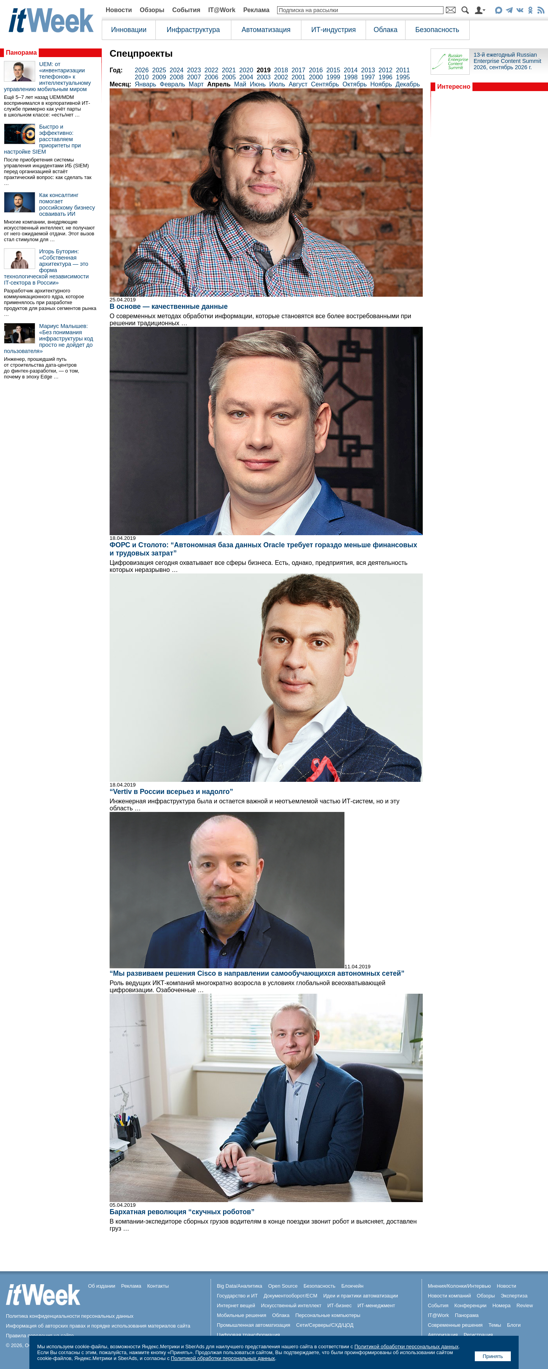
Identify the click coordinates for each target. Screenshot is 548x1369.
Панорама (21, 52)
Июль (277, 84)
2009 (159, 77)
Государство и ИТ (237, 1296)
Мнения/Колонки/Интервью (459, 1286)
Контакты (158, 1286)
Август (297, 84)
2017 (299, 70)
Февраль (172, 84)
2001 (299, 77)
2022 (211, 70)
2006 (211, 77)
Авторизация (443, 1335)
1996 (386, 77)
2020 (246, 70)
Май (240, 84)
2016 (316, 70)
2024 (176, 70)
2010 (142, 77)
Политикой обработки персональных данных (406, 1346)
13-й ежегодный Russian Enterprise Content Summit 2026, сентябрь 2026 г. (507, 61)
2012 (386, 70)
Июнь (258, 84)
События (186, 10)
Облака (386, 30)
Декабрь (407, 84)
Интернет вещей (236, 1305)
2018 (281, 70)
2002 (281, 77)
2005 (229, 77)
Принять (493, 1356)
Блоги (514, 1325)
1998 (351, 77)
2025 (159, 70)
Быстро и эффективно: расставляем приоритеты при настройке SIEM (42, 139)
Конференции (470, 1305)
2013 (368, 70)
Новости (119, 10)
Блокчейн (352, 1286)
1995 (403, 77)
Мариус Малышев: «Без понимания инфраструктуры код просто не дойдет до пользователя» (48, 338)
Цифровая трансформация (248, 1335)
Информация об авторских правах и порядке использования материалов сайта (98, 1326)
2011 (403, 70)
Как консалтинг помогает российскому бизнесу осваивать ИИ (67, 204)
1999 (333, 77)
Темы (495, 1325)
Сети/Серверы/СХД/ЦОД (324, 1325)
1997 (368, 77)
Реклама (256, 10)
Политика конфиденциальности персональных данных (69, 1316)
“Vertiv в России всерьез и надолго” (171, 792)
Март (196, 84)
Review (525, 1305)
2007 (194, 77)
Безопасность (437, 30)
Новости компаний (449, 1296)
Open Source (282, 1286)
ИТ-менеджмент (376, 1305)
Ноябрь (381, 84)
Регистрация (478, 1335)
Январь (145, 84)
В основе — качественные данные (169, 306)
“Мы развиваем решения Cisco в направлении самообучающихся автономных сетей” (257, 973)
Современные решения (455, 1325)
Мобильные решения (241, 1315)
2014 (351, 70)
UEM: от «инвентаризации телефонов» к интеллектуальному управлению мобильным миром (47, 76)
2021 (229, 70)
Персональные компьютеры (328, 1315)
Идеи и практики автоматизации (360, 1296)
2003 (264, 77)
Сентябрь (325, 84)
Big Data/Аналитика (239, 1286)
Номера (501, 1305)
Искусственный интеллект (291, 1305)
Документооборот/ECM (290, 1296)
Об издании (101, 1286)
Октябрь (354, 84)
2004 (246, 77)
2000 (316, 77)
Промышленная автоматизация (253, 1325)
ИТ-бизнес (339, 1305)
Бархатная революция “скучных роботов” (182, 1212)
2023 (194, 70)
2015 (333, 70)
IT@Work (222, 10)
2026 (142, 70)
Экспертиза (514, 1296)
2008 (176, 77)
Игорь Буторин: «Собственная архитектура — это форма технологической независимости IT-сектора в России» (46, 267)
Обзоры (152, 10)
